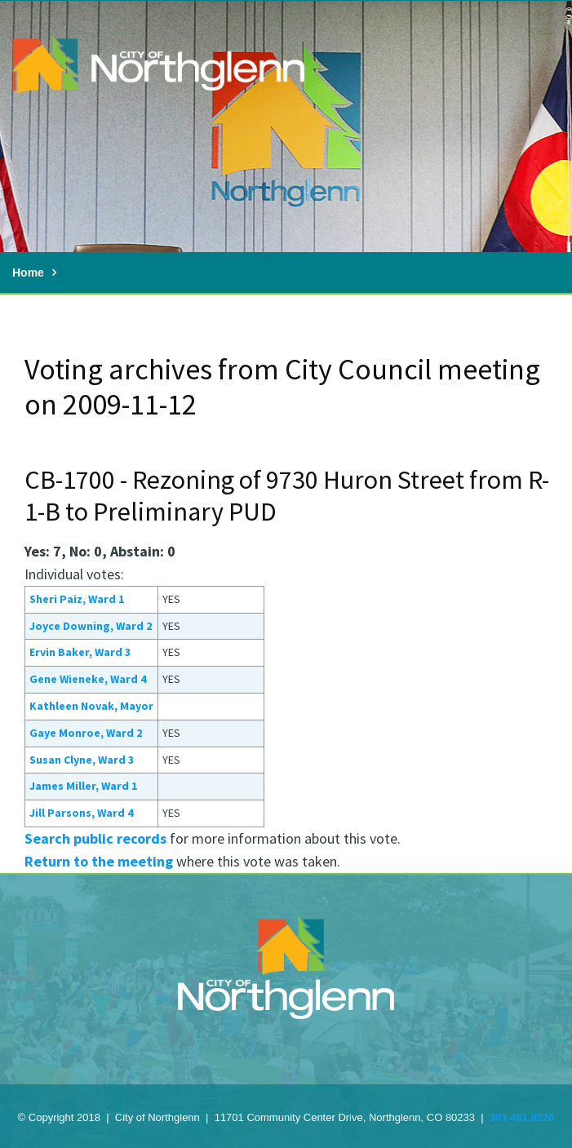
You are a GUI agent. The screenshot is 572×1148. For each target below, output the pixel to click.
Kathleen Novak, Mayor (91, 705)
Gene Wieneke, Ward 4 (87, 679)
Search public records (95, 838)
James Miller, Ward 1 (83, 785)
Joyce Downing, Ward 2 (90, 625)
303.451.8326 (522, 1117)
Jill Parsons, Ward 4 (81, 812)
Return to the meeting (98, 861)
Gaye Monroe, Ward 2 (85, 732)
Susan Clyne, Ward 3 (81, 759)
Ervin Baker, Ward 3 (80, 652)
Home (28, 272)
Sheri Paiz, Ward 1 (76, 599)
